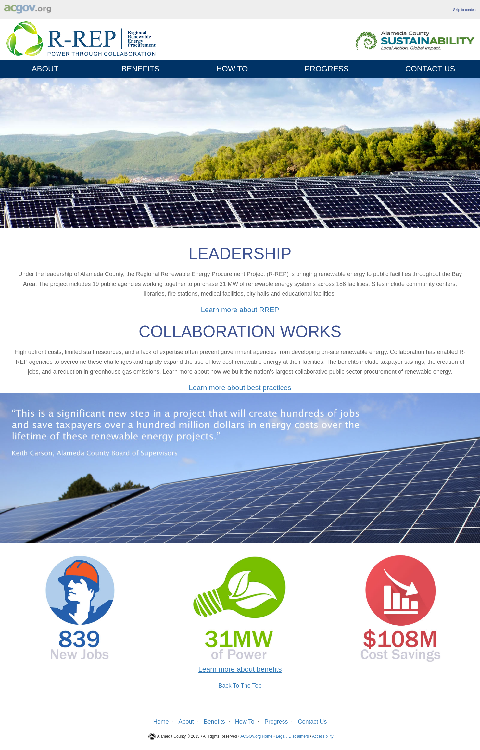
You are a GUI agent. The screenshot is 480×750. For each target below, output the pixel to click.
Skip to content (465, 10)
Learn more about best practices (240, 388)
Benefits (140, 68)
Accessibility (322, 736)
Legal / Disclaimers (292, 736)
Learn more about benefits (240, 669)
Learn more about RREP (240, 310)
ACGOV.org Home (256, 736)
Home (161, 721)
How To (232, 68)
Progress (327, 68)
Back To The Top (239, 685)
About (45, 68)
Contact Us (430, 68)
